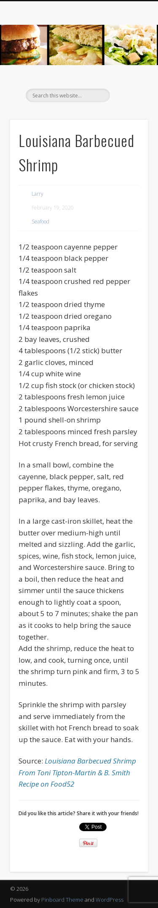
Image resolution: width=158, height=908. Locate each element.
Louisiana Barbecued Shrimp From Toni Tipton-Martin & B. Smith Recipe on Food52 (77, 772)
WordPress (109, 899)
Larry (37, 193)
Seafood (40, 221)
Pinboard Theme (62, 899)
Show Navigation (127, 75)
